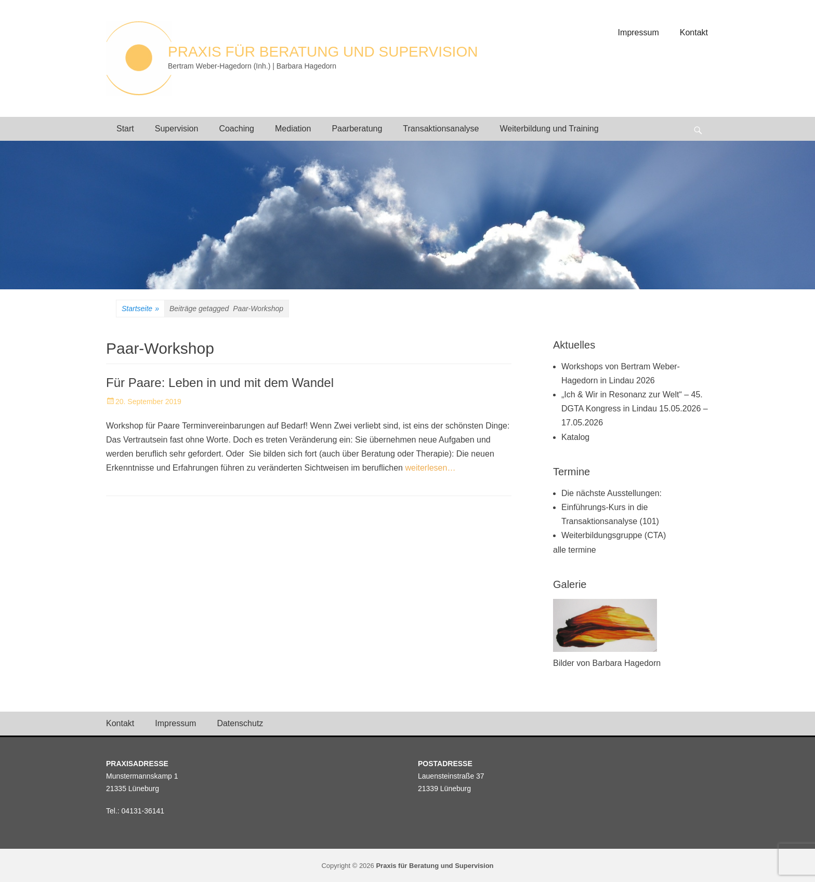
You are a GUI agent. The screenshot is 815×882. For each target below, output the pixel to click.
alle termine (574, 549)
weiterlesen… (430, 467)
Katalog (575, 437)
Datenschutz (240, 723)
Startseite (140, 309)
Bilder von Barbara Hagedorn (607, 663)
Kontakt (694, 32)
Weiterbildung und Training (549, 128)
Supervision (177, 128)
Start (125, 128)
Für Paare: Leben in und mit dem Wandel (220, 383)
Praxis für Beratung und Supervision (323, 52)
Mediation (293, 128)
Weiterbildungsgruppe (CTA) (613, 535)
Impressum (638, 32)
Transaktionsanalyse (441, 128)
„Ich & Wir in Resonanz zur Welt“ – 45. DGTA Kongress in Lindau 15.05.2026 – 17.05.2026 (634, 408)
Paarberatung (357, 128)
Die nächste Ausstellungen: (611, 493)
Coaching (236, 128)
